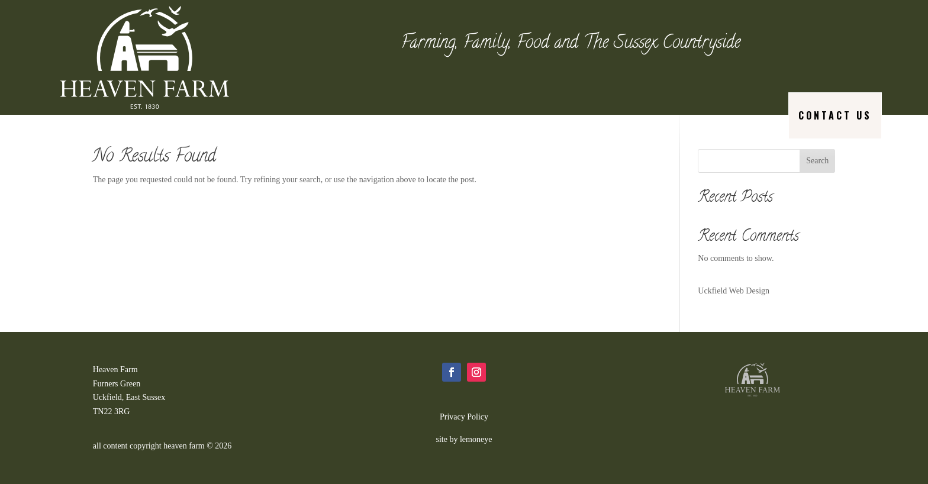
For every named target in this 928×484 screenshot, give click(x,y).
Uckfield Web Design (733, 290)
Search (817, 160)
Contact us (835, 115)
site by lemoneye (464, 439)
